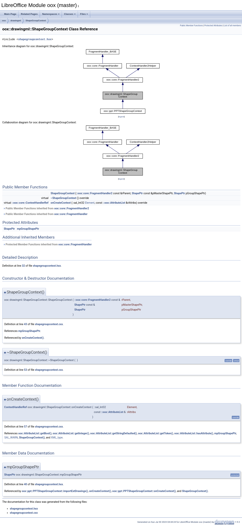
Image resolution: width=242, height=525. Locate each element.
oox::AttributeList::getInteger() (71, 433)
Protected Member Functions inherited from (47, 244)
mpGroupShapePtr (28, 228)
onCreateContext (61, 202)
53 (25, 369)
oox (4, 20)
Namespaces (51, 14)
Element (90, 202)
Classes (70, 14)
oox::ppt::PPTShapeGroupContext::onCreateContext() (144, 491)
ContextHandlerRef (15, 407)
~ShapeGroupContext (63, 198)
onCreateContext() (33, 337)
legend (121, 117)
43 (25, 324)
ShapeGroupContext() (32, 437)
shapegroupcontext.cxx (49, 324)
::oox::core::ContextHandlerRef (30, 202)
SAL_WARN (11, 437)
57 (25, 426)
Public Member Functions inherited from (46, 208)
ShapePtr (137, 193)
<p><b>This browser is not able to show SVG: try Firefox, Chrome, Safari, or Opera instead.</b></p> (121, 81)
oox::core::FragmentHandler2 (71, 208)
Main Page (10, 14)
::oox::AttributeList (114, 202)
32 (23, 265)
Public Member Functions (191, 25)
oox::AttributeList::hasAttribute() (193, 433)
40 (25, 484)
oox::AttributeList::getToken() (155, 433)
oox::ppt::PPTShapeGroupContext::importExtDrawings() (55, 491)
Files (84, 14)
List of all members (232, 25)
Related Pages (29, 14)
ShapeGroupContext (36, 20)
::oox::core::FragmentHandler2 (94, 193)
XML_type (57, 437)
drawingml (16, 20)
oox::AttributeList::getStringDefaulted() (113, 433)
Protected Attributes (213, 25)
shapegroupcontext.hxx (34, 39)
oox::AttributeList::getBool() (34, 433)
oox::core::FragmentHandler (71, 214)
